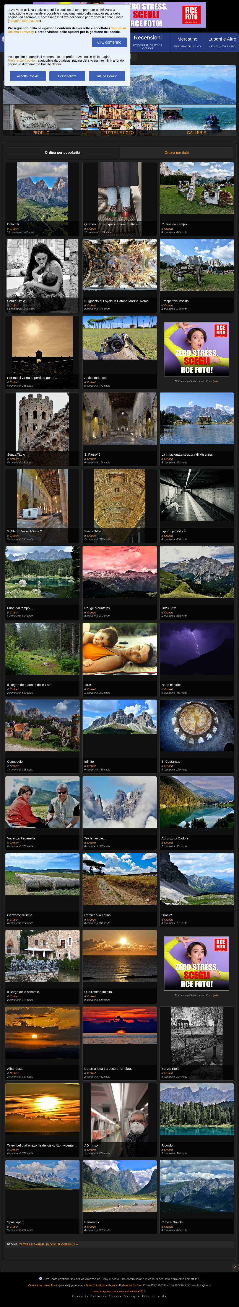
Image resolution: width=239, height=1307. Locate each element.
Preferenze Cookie (21, 60)
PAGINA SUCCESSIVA (62, 1244)
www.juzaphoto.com (105, 1291)
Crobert (14, 228)
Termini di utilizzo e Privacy (101, 1285)
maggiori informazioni (24, 21)
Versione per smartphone (42, 1285)
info (216, 381)
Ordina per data (177, 152)
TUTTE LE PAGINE (31, 1244)
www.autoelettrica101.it (132, 1291)
